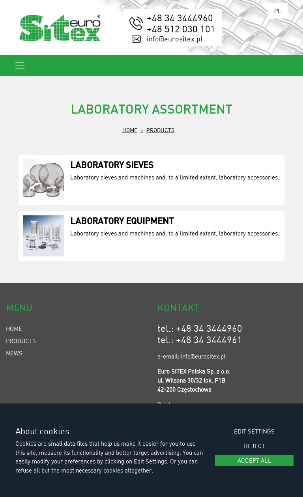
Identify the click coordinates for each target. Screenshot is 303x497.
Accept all (254, 460)
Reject (254, 446)
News (14, 353)
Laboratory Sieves (111, 164)
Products (160, 129)
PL (277, 11)
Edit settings (254, 431)
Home (129, 129)
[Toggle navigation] (19, 65)
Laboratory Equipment (122, 220)
